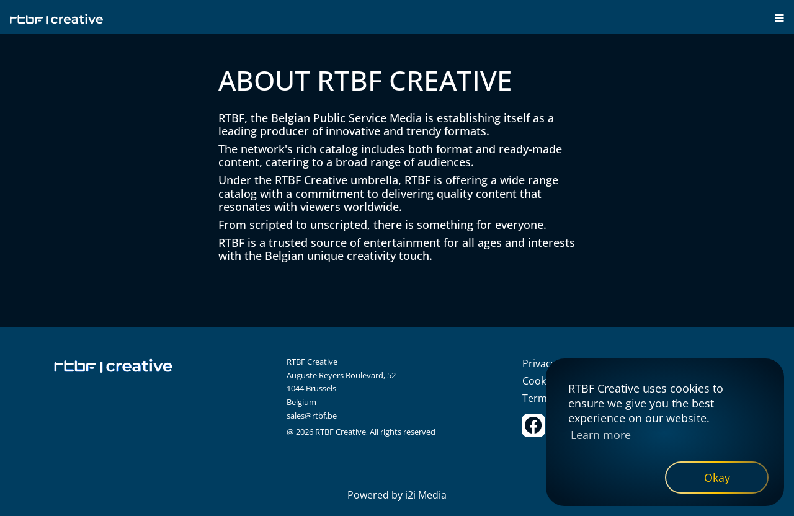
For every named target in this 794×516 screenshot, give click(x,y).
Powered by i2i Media (397, 495)
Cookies (540, 381)
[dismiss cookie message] (717, 477)
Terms (537, 398)
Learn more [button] (601, 434)
